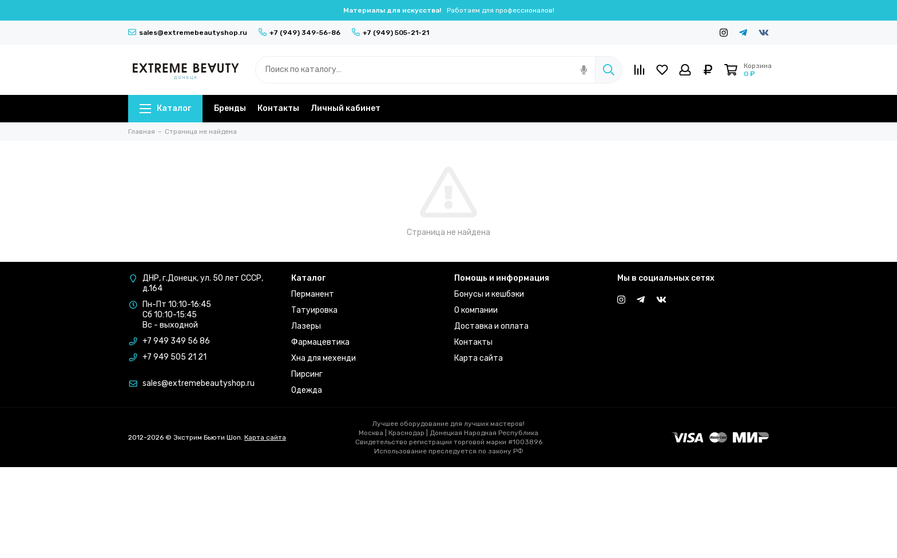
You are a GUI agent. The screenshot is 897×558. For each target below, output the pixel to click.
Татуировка (314, 310)
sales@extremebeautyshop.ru (187, 33)
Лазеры (306, 326)
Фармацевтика (320, 342)
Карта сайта (478, 358)
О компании (476, 310)
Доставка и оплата (491, 326)
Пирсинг (307, 374)
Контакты (278, 108)
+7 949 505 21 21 (174, 357)
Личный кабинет (345, 108)
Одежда (306, 390)
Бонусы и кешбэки (489, 294)
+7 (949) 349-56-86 (299, 33)
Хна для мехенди (323, 358)
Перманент (312, 294)
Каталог (165, 108)
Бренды (230, 108)
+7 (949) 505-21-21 (390, 33)
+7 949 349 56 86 (176, 341)
